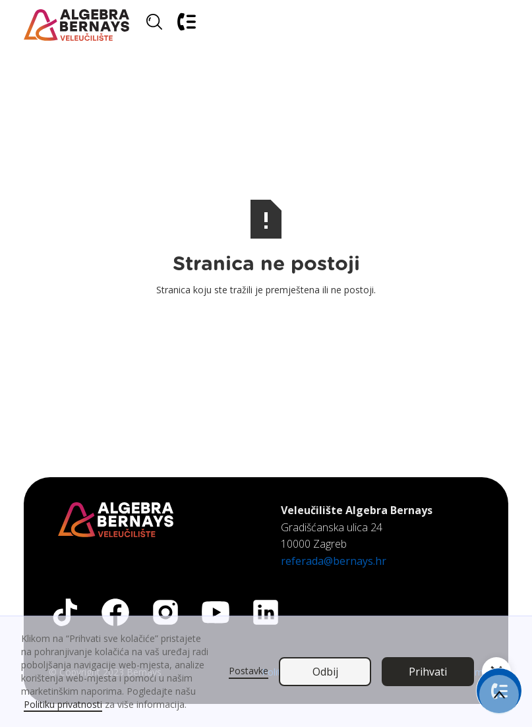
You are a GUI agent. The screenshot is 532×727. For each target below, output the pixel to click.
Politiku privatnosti (63, 704)
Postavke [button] (248, 670)
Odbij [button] (325, 671)
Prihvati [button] (428, 671)
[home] (76, 25)
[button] (492, 25)
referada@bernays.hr (333, 561)
